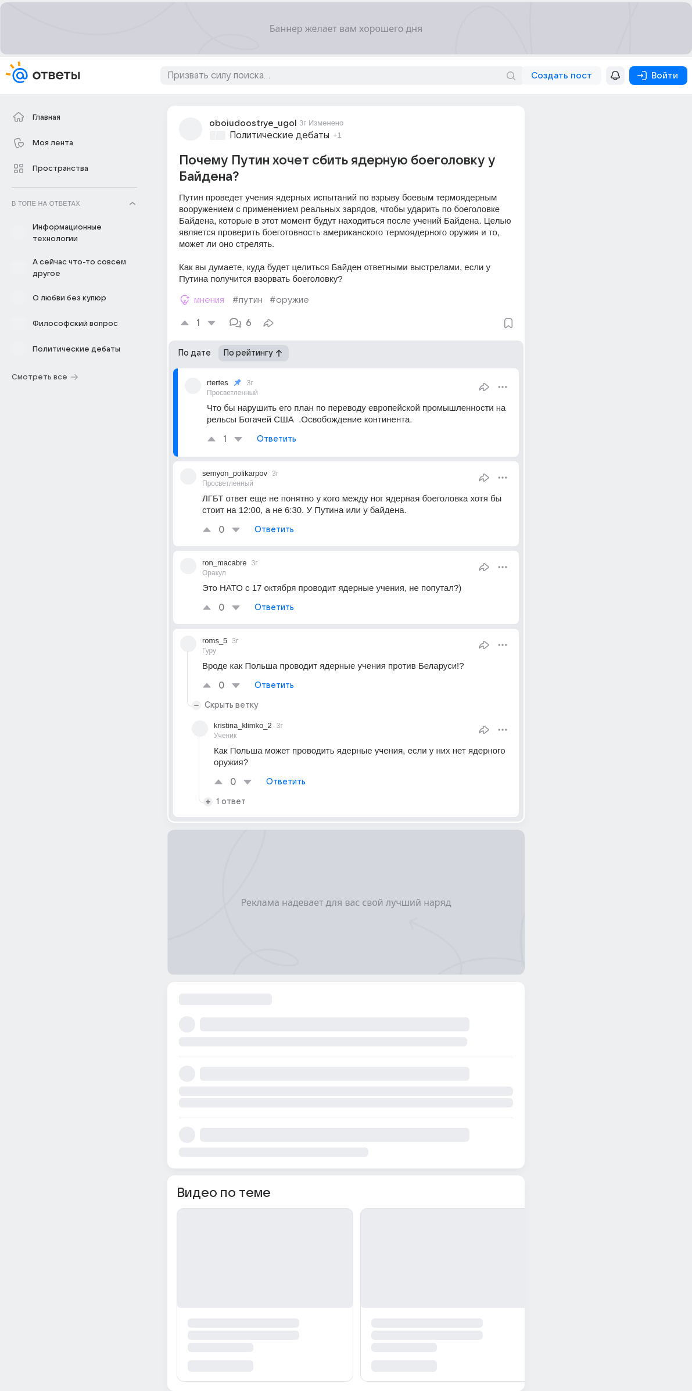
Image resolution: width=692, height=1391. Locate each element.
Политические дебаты (279, 135)
